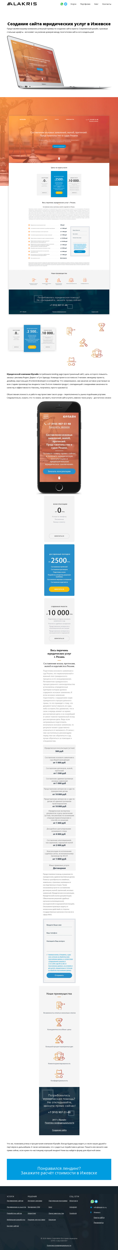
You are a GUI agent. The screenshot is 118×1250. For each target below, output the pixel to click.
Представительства (56, 1213)
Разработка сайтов (14, 1213)
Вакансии (52, 1220)
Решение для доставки (36, 1220)
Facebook (73, 1213)
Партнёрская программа (58, 1201)
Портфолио (85, 4)
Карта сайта (99, 1217)
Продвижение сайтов (15, 1201)
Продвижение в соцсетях (16, 1207)
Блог (96, 4)
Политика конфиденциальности (59, 1245)
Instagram (73, 1207)
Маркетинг (32, 1213)
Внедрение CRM (34, 1207)
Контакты (106, 4)
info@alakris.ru (98, 1207)
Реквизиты (99, 1222)
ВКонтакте (73, 1201)
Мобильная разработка (16, 1220)
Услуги (73, 4)
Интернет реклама (35, 1201)
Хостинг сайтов (13, 1226)
